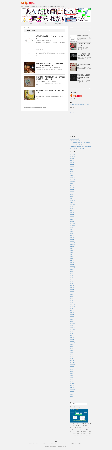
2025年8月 (72, 162)
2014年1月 (72, 381)
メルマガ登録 (54, 23)
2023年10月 (72, 204)
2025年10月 (72, 158)
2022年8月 (72, 229)
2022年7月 (72, 231)
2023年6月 (72, 212)
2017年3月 (72, 325)
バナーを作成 (72, 112)
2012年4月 (72, 387)
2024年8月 (72, 185)
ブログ (27, 23)
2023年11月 (72, 202)
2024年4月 (72, 192)
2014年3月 (72, 377)
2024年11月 (72, 179)
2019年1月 (72, 302)
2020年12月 (72, 266)
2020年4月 (72, 277)
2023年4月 (72, 216)
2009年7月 (72, 391)
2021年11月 (72, 244)
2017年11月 (72, 323)
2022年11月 (72, 223)
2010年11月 (72, 389)
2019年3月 (72, 298)
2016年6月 (72, 335)
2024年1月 (72, 198)
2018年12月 (72, 304)
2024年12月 (72, 177)
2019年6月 (72, 292)
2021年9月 (72, 248)
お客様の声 (60, 23)
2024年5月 (72, 191)
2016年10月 (72, 329)
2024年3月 (72, 194)
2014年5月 (72, 373)
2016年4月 (72, 339)
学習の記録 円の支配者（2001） (77, 140)
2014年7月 (72, 369)
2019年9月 (72, 287)
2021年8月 (72, 250)
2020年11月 (72, 267)
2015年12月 (72, 343)
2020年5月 (72, 275)
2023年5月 (72, 214)
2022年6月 (72, 233)
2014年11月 (72, 362)
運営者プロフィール (34, 23)
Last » (44, 107)
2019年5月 (72, 294)
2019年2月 (72, 300)
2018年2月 (72, 319)
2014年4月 (72, 375)
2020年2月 (72, 281)
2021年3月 (72, 260)
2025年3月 (72, 171)
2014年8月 (72, 368)
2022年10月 (72, 225)
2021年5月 (72, 256)
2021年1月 (72, 264)
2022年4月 (72, 237)
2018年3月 (72, 317)
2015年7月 (72, 346)
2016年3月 (72, 341)
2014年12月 (72, 360)
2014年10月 (72, 364)
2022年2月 (72, 241)
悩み (44, 67)
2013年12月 (72, 383)
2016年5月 (72, 337)
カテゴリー (72, 402)
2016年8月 (72, 331)
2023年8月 (72, 208)
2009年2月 (72, 393)
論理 (46, 40)
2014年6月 (72, 371)
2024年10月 (72, 181)
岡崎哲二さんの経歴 (82, 35)
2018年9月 (72, 308)
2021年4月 (72, 258)
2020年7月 (72, 271)
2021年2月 (72, 262)
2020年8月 (72, 269)
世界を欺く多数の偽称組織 (76, 144)
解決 (44, 40)
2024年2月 (72, 196)
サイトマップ (67, 23)
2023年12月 (72, 200)
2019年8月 (72, 289)
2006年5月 (72, 394)
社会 (48, 67)
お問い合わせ (47, 23)
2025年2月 (72, 173)
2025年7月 (72, 164)
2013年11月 (72, 385)
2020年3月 (72, 279)
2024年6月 (72, 189)
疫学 (46, 67)
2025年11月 (72, 156)
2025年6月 (72, 166)
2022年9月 (72, 227)
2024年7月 (72, 187)
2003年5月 (72, 396)
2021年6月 (72, 254)
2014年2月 (72, 379)
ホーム (23, 23)
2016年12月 (72, 327)
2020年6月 (72, 273)
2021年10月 (72, 246)
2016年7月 (72, 333)
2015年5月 (72, 350)
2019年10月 (72, 285)
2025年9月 (72, 160)
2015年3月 (72, 354)
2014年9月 (72, 366)
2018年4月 (72, 316)
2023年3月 (72, 217)
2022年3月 (72, 239)
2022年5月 (72, 235)
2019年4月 (72, 296)
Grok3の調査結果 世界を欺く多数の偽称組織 (80, 142)
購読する (72, 27)
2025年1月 (72, 175)
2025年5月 (72, 167)
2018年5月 (72, 314)
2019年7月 (72, 291)
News (41, 23)
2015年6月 (72, 348)
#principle (39, 50)
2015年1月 (72, 358)
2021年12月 (72, 242)
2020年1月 (72, 283)
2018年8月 (72, 310)
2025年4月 (72, 169)
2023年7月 (72, 210)
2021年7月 (72, 252)
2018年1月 (72, 321)
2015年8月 (72, 344)
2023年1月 (72, 219)
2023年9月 (72, 206)
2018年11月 (72, 306)
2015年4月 (72, 352)
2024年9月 (72, 183)
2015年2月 (72, 356)
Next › (41, 107)
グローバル (50, 81)
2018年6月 (72, 312)
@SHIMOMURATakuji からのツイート (79, 104)
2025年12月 (72, 154)
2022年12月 (72, 221)
